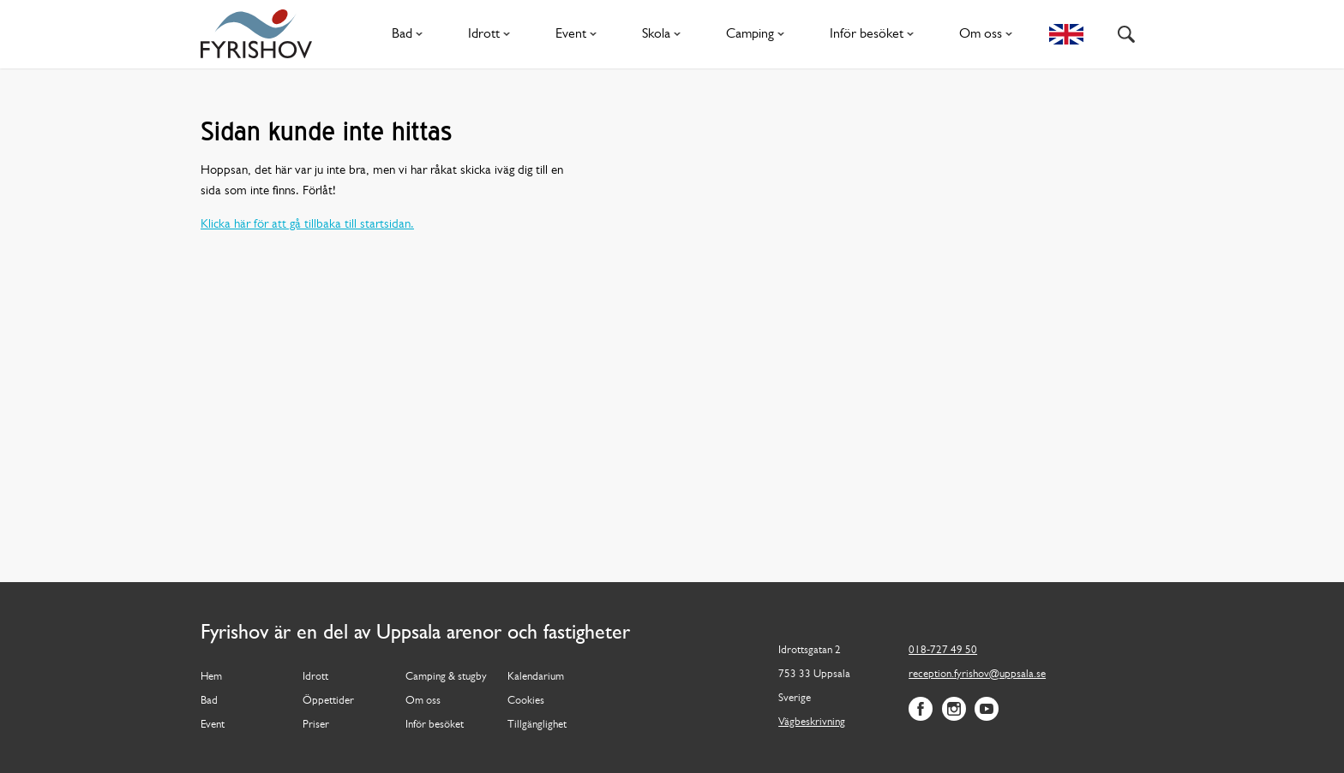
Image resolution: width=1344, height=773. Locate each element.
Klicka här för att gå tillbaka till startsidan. (307, 224)
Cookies (525, 700)
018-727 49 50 (943, 650)
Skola (664, 34)
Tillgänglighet (537, 724)
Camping (758, 34)
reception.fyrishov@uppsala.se (977, 674)
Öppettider (328, 700)
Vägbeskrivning (811, 722)
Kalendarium (535, 676)
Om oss (989, 34)
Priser (316, 724)
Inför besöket (875, 34)
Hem (211, 676)
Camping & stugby (446, 676)
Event (579, 34)
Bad (410, 34)
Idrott (492, 34)
